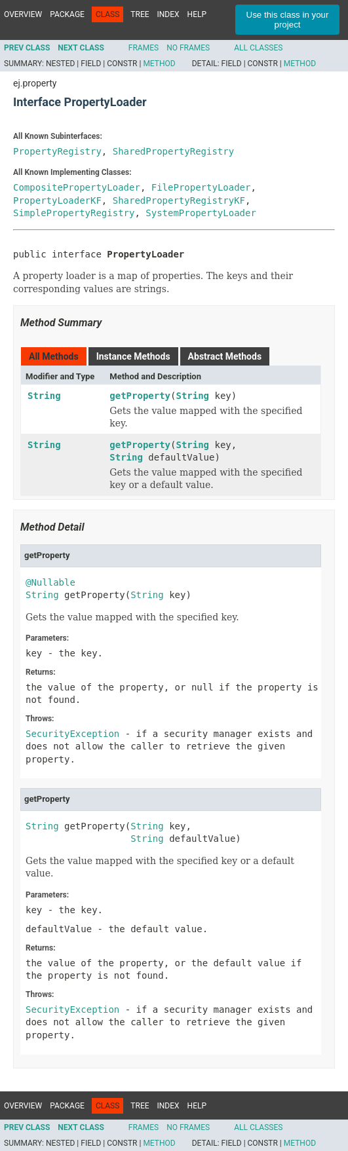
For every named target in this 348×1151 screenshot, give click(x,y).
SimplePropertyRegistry (73, 213)
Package (67, 14)
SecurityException (72, 733)
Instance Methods (133, 356)
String (44, 395)
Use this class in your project (287, 19)
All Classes (258, 47)
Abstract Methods (224, 356)
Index (168, 14)
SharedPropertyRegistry (173, 151)
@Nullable (50, 582)
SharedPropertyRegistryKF (179, 200)
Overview (23, 14)
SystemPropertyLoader (200, 213)
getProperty (139, 395)
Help (196, 14)
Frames (143, 47)
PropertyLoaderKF (57, 200)
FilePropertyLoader (201, 187)
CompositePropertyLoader (76, 187)
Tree (139, 14)
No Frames (188, 47)
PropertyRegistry (57, 151)
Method (159, 63)
